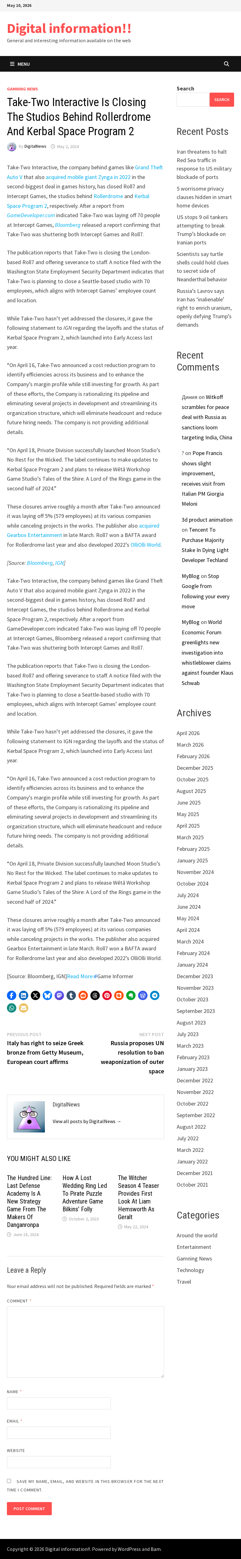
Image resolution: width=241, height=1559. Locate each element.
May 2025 (188, 814)
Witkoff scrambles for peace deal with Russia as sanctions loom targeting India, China (207, 417)
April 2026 (188, 733)
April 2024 (188, 929)
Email (15, 1421)
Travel (184, 1281)
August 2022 (191, 1126)
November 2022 (195, 1092)
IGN (59, 562)
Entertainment (194, 1246)
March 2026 (190, 744)
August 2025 (191, 791)
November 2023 (195, 987)
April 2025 (188, 825)
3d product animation (207, 519)
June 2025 (189, 802)
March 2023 (190, 1045)
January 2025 (192, 860)
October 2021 (192, 1184)
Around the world (197, 1235)
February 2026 (193, 756)
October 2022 (192, 1103)
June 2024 (189, 906)
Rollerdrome (108, 196)
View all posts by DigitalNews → (87, 1121)
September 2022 (196, 1115)
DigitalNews (35, 146)
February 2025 (193, 848)
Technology (190, 1270)
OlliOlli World (146, 544)
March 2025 (190, 837)
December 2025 (195, 767)
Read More (80, 976)
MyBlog (191, 576)
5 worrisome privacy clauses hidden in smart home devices (204, 197)
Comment (19, 1301)
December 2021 (195, 1173)
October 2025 (192, 779)
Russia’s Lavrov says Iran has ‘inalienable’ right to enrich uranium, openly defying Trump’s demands (204, 307)
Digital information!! (69, 28)
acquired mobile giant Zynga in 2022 (88, 177)
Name (14, 1391)
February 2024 (193, 953)
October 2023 (192, 999)
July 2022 (188, 1138)
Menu (20, 64)
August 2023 (191, 1022)
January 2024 (192, 964)
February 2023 (193, 1057)
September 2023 (196, 1011)
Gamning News (22, 89)
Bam (156, 1549)
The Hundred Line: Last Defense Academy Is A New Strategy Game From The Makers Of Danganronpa (29, 1201)
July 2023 (188, 1034)
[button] (11, 995)
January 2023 (192, 1068)
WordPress (129, 1549)
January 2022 (192, 1161)
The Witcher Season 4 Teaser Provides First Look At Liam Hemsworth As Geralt (138, 1197)
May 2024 (188, 918)
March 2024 (190, 941)
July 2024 (188, 895)
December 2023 (195, 976)
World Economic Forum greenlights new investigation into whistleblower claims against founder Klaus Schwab (207, 652)
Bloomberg (68, 224)
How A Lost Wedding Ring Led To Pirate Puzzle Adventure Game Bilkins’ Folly (84, 1193)
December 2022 (195, 1080)
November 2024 (195, 872)
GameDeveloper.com (31, 215)
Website (16, 1450)
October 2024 (192, 883)
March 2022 (190, 1149)
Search (185, 88)
